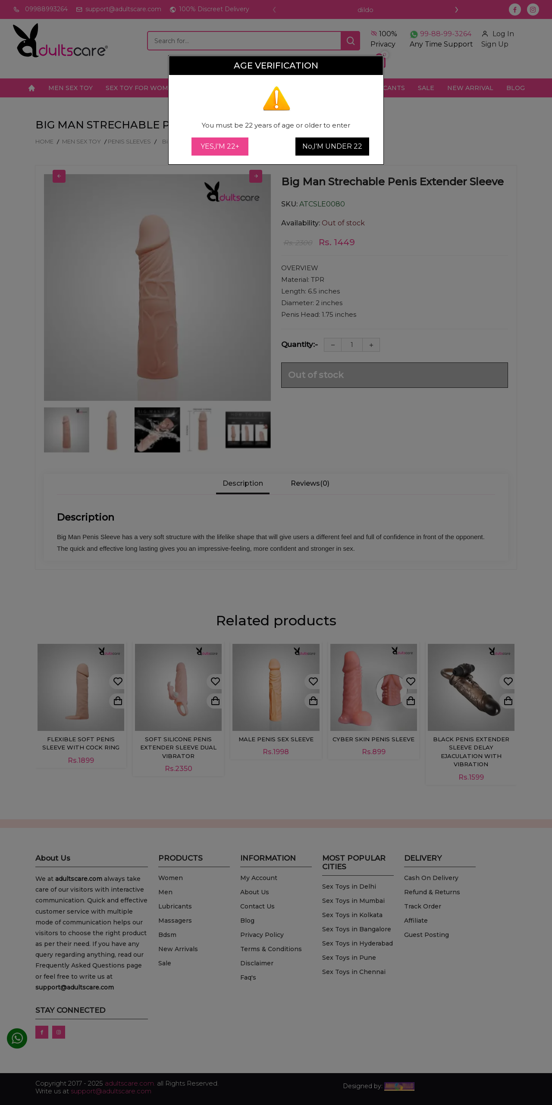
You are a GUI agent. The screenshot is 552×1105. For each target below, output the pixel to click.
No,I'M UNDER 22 (332, 146)
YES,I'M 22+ (220, 146)
